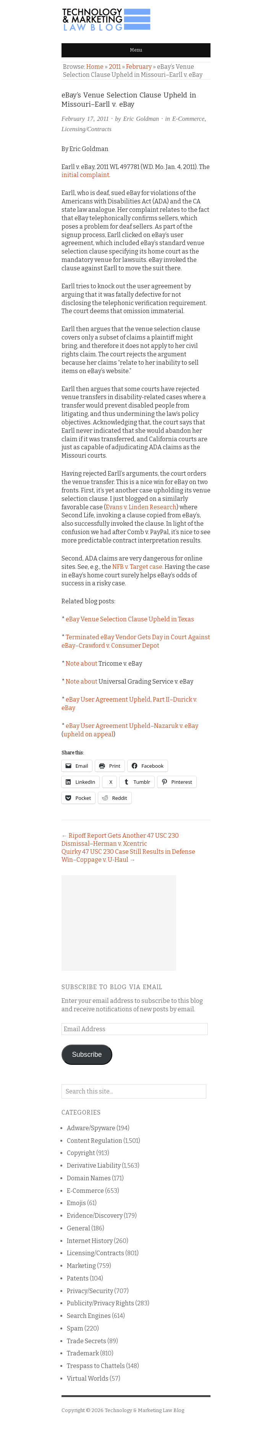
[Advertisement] (119, 923)
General (78, 1228)
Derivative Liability (94, 1165)
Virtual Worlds (87, 1378)
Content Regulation (94, 1140)
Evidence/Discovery (95, 1215)
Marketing (81, 1265)
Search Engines (89, 1315)
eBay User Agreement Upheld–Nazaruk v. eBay (132, 726)
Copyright (81, 1153)
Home (95, 66)
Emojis (76, 1203)
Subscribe (87, 1054)
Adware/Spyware (91, 1128)
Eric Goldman (141, 118)
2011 (115, 66)
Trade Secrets (86, 1341)
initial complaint (85, 175)
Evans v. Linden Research (141, 507)
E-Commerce (188, 118)
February (139, 66)
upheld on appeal (88, 734)
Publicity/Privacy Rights (100, 1303)
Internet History (90, 1241)
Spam (75, 1328)
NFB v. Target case (137, 566)
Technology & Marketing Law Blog (144, 1410)
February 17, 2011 (85, 118)
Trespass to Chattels (96, 1366)
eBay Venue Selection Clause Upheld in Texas (130, 619)
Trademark (83, 1353)
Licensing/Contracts (87, 129)
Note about (81, 663)
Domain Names (89, 1178)
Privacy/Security (90, 1291)
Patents (78, 1278)
